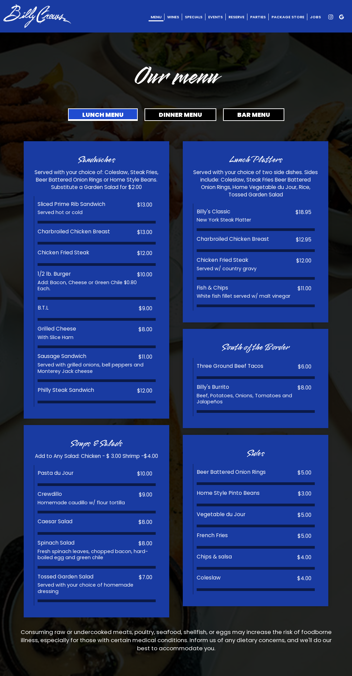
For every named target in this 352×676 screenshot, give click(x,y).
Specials (193, 17)
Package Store (287, 17)
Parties (258, 17)
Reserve (236, 17)
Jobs (315, 17)
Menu (156, 17)
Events (215, 17)
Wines (173, 17)
